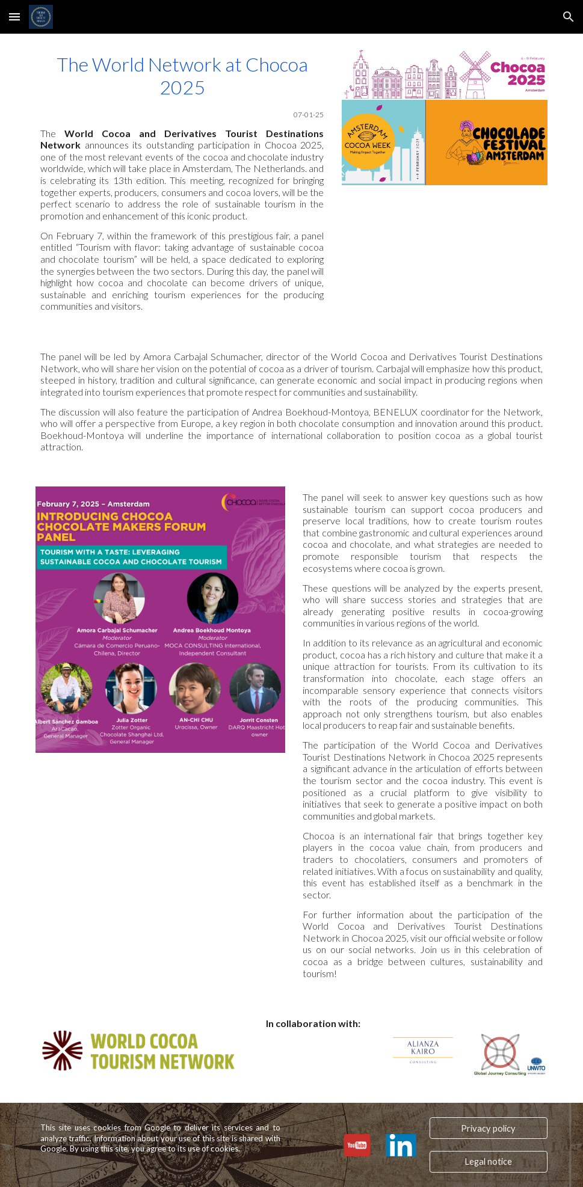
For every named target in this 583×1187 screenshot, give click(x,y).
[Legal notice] (488, 1162)
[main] (182, 182)
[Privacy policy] (488, 1128)
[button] (14, 16)
